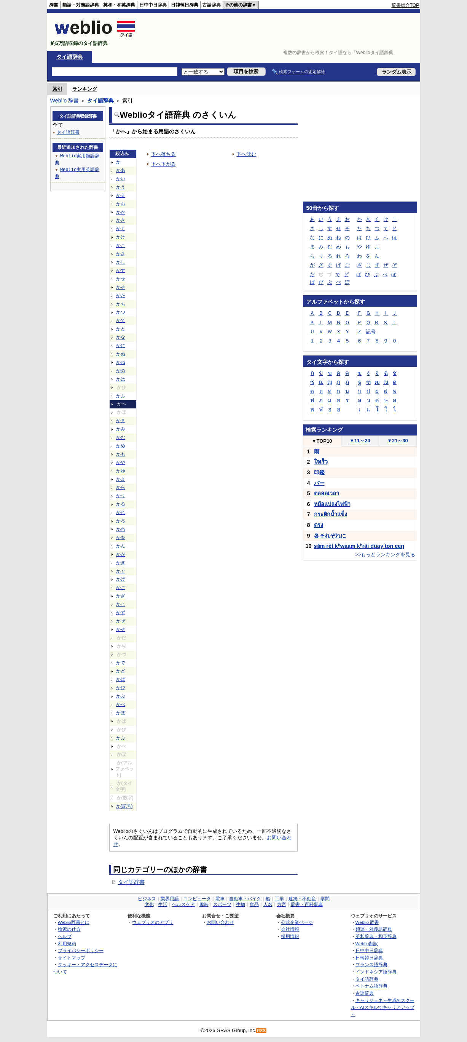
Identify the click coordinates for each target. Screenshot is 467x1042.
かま (120, 420)
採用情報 (290, 936)
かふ (120, 396)
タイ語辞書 (131, 882)
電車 (220, 898)
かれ (120, 512)
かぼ (120, 712)
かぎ (120, 562)
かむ (120, 437)
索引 (57, 89)
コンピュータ (197, 898)
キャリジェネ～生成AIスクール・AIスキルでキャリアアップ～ (382, 1007)
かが (120, 554)
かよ (120, 479)
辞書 (53, 5)
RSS (261, 1031)
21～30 (397, 440)
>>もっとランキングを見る (385, 554)
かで (120, 663)
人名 (268, 904)
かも (120, 454)
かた (120, 295)
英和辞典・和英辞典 (376, 936)
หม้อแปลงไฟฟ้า (332, 504)
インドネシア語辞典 (376, 971)
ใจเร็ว (321, 462)
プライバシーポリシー (81, 950)
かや (120, 462)
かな (120, 337)
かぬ (120, 354)
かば (120, 679)
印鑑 (319, 472)
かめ (120, 445)
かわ (120, 529)
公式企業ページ (297, 922)
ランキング (84, 89)
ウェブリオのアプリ (152, 922)
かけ (120, 237)
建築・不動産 (302, 898)
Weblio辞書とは (73, 922)
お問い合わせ (220, 922)
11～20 (359, 440)
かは (120, 379)
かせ (120, 279)
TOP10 (322, 441)
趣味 (204, 904)
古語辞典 (211, 5)
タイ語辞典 (69, 57)
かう (120, 187)
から (120, 487)
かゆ (120, 471)
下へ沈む (246, 154)
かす (120, 270)
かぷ (120, 738)
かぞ (120, 629)
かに (120, 345)
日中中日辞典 (153, 5)
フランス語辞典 (371, 964)
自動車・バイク (245, 898)
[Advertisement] (280, 32)
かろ (120, 520)
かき (120, 220)
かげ (120, 579)
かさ (120, 253)
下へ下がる (163, 164)
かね (120, 362)
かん (120, 546)
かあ (120, 170)
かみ (120, 429)
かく (120, 228)
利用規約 (67, 943)
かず (120, 612)
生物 (240, 904)
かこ (120, 245)
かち (120, 304)
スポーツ (222, 904)
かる (120, 504)
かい (120, 178)
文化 (149, 904)
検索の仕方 (69, 929)
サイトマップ (71, 957)
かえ (120, 195)
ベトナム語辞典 (371, 985)
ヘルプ (65, 936)
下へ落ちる (163, 154)
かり (120, 495)
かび (120, 687)
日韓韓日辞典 (184, 5)
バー (319, 483)
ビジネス (147, 898)
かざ (120, 596)
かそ (120, 287)
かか (120, 212)
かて (120, 320)
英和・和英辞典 (119, 5)
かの (120, 370)
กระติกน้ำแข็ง (330, 514)
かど (120, 671)
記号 (371, 332)
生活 (162, 904)
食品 (254, 904)
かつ (120, 312)
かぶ (120, 696)
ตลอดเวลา (326, 493)
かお (120, 203)
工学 (279, 898)
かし (120, 262)
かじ (120, 604)
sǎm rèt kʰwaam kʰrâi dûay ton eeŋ (359, 546)
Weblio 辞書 (64, 101)
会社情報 (290, 929)
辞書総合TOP (405, 5)
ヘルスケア (183, 904)
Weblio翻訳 (366, 943)
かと (120, 328)
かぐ (120, 571)
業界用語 (170, 898)
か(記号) (124, 806)
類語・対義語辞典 (80, 5)
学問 (325, 898)
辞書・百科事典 (307, 904)
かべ (120, 704)
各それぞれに (330, 536)
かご (120, 587)
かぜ (120, 621)
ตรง (318, 525)
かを (120, 537)
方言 (281, 904)
